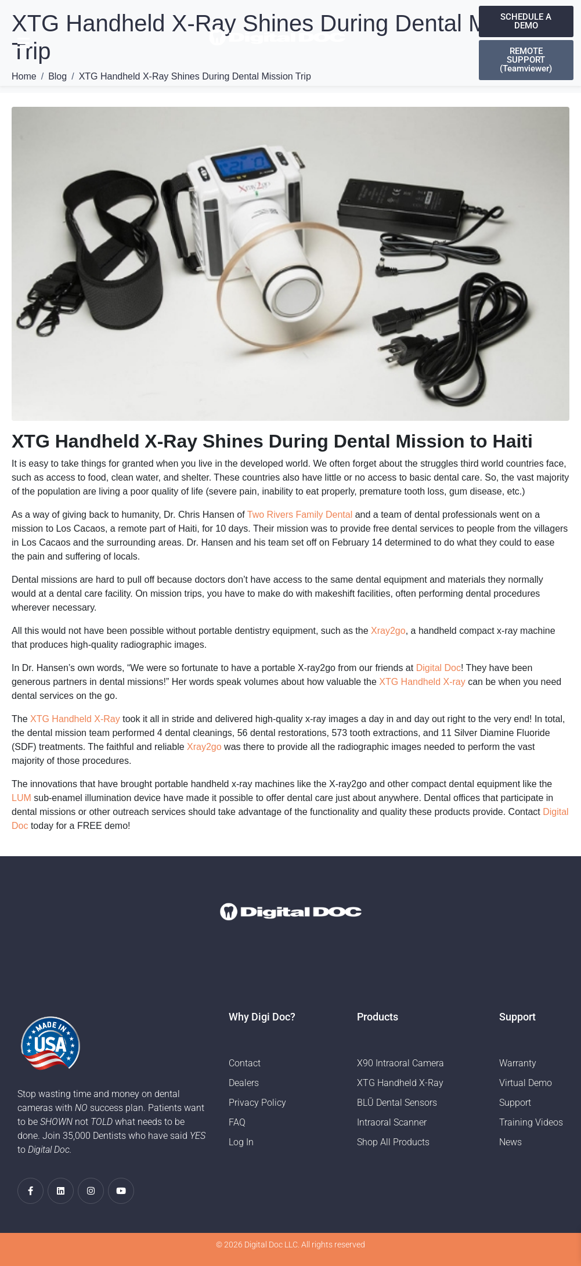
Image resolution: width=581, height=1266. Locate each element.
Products (377, 1017)
